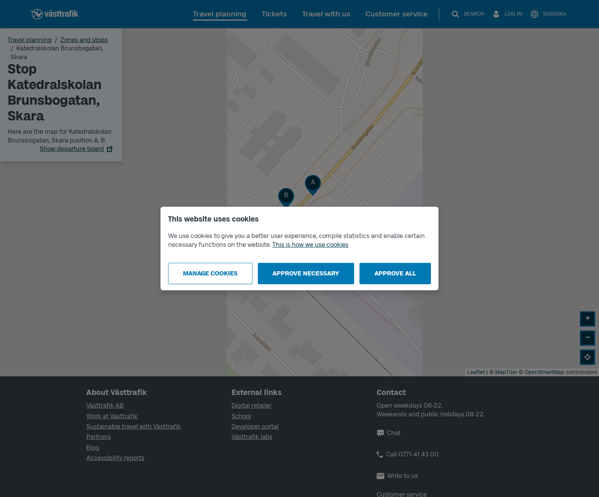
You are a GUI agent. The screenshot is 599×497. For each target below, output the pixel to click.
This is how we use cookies (310, 244)
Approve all (395, 273)
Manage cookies (210, 273)
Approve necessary (305, 273)
